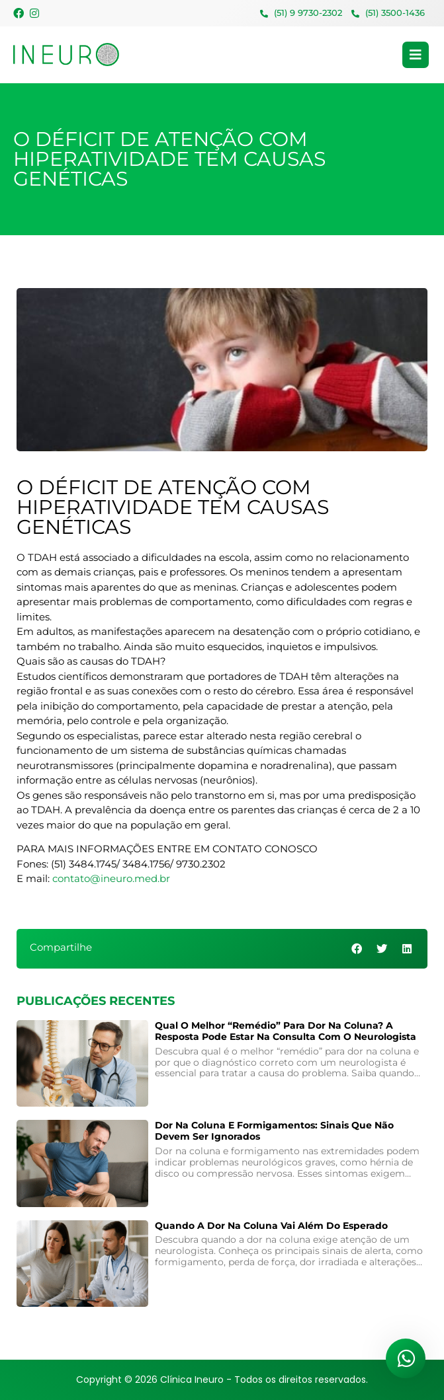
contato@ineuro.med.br (111, 878)
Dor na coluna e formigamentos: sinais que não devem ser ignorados (274, 1130)
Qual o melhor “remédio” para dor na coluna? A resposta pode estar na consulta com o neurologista (285, 1031)
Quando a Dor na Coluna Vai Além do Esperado (271, 1226)
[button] (357, 948)
